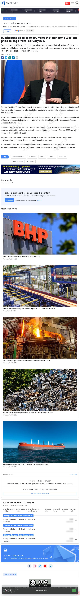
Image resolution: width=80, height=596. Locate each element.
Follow (7, 31)
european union (18, 157)
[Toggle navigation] (77, 3)
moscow (30, 161)
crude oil (62, 157)
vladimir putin (17, 161)
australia (32, 157)
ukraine (52, 157)
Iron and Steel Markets (17, 27)
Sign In (39, 200)
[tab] (9, 510)
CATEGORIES (10, 19)
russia (42, 157)
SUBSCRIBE (9, 200)
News (5, 27)
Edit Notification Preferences (40, 493)
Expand (73, 474)
